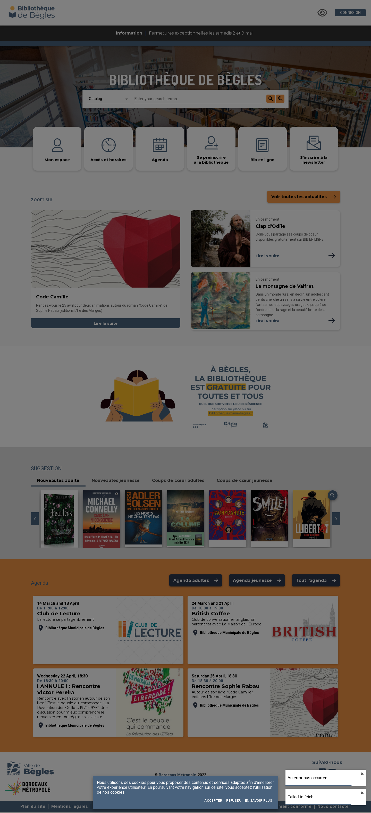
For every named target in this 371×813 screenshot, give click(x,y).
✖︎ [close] (362, 774)
